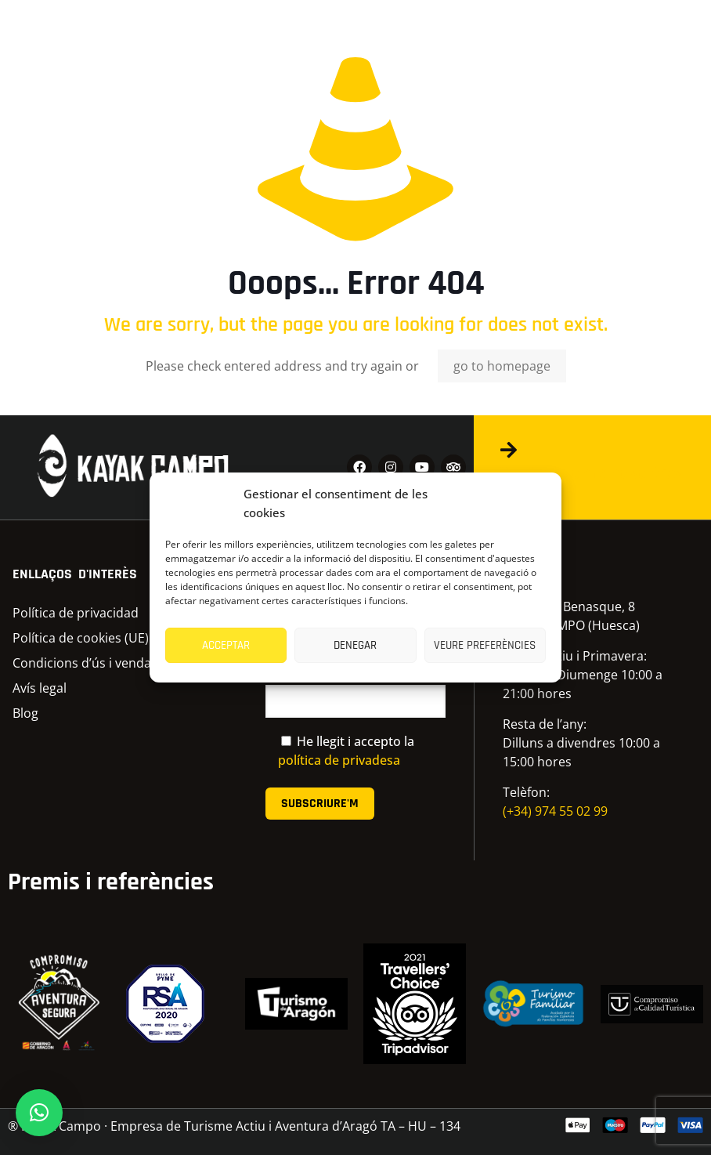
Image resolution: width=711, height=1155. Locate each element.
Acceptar (226, 645)
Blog (25, 713)
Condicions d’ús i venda (82, 663)
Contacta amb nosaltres (591, 473)
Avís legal (40, 688)
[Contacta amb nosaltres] (508, 449)
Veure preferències (485, 645)
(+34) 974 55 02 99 (555, 811)
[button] (39, 1112)
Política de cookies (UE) (81, 637)
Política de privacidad (76, 612)
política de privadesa (339, 760)
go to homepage (501, 366)
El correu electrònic (355, 692)
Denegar (355, 645)
